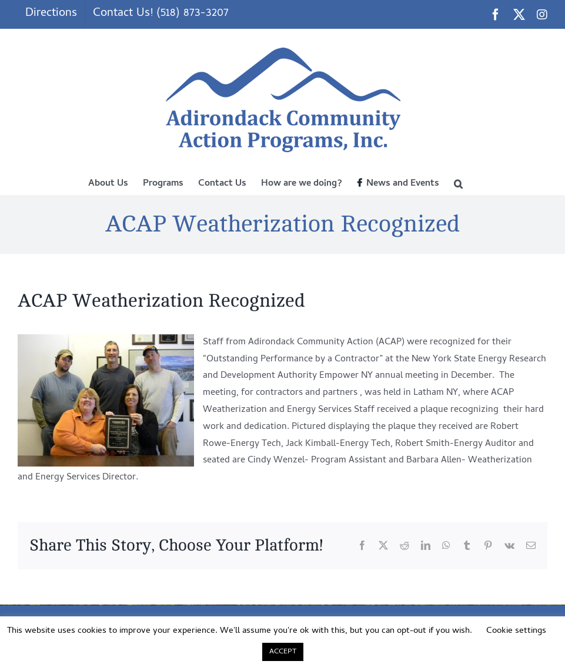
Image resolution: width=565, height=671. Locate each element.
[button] (458, 182)
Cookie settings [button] (516, 631)
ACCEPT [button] (282, 652)
